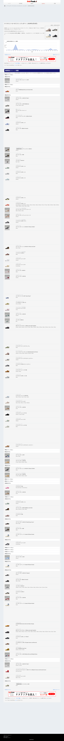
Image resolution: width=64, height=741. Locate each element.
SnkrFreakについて (7, 737)
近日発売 (20, 3)
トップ (9, 3)
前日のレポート (8, 54)
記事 (55, 3)
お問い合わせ (6, 736)
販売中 (32, 3)
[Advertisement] (32, 14)
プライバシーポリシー (8, 735)
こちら (15, 65)
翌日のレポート (56, 54)
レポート (43, 3)
